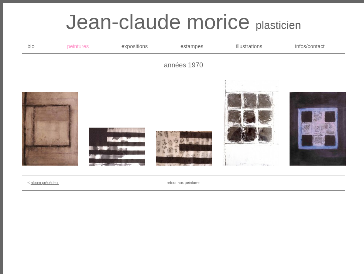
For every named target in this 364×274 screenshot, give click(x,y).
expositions (134, 46)
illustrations (249, 46)
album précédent (45, 183)
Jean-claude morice (158, 21)
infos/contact (310, 46)
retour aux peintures (183, 183)
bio (31, 46)
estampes (191, 46)
